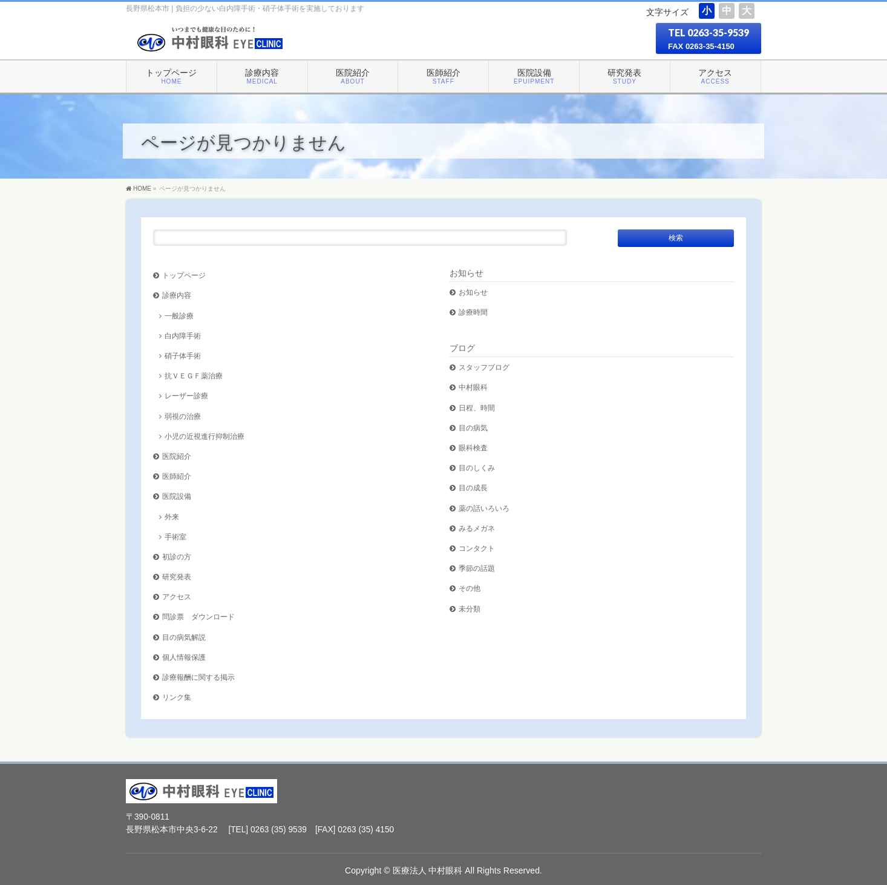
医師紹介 (176, 476)
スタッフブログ (484, 367)
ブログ (462, 348)
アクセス (176, 596)
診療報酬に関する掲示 (198, 677)
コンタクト (477, 548)
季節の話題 (477, 568)
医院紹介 (176, 456)
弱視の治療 (183, 416)
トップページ (184, 275)
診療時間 (473, 312)
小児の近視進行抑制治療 (204, 436)
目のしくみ (477, 468)
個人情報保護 (184, 657)
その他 (469, 588)
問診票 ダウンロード (198, 616)
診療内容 (176, 295)
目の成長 (473, 488)
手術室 (175, 537)
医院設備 (176, 496)
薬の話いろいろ (484, 508)
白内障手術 (183, 336)
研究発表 (176, 577)
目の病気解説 (184, 637)
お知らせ (466, 273)
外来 (172, 517)
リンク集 (176, 697)
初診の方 (176, 557)
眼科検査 (473, 448)
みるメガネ (477, 528)
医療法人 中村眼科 (428, 870)
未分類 (469, 609)
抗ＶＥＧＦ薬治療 (194, 376)
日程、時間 (477, 408)
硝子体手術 (183, 356)
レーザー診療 (186, 396)
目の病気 (473, 428)
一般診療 (179, 316)
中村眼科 (473, 387)
